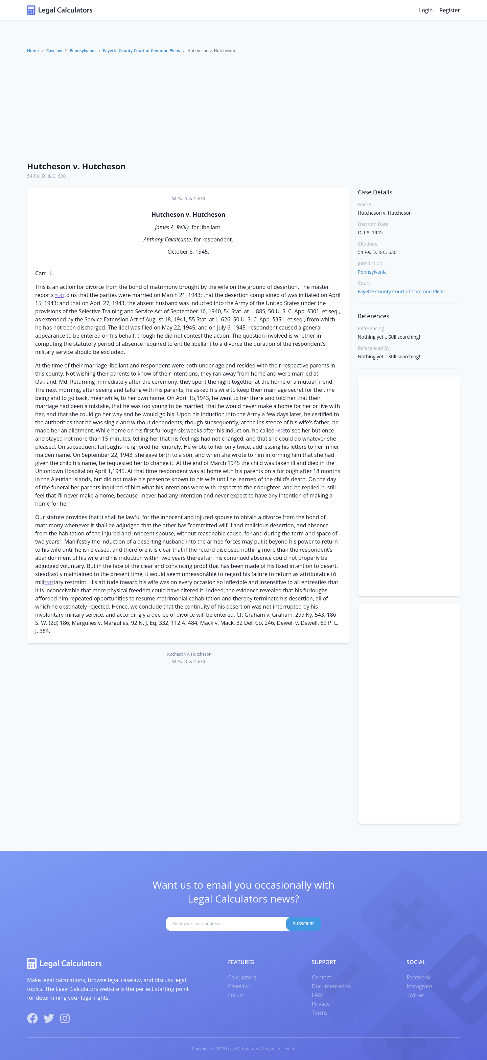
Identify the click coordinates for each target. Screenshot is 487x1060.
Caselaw (54, 51)
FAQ (317, 995)
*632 (280, 431)
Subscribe (304, 924)
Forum (236, 995)
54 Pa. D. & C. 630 (46, 176)
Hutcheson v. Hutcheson (76, 166)
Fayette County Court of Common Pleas (141, 51)
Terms (320, 1012)
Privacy (321, 1004)
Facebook (419, 977)
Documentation (331, 986)
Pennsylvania (82, 51)
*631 (59, 295)
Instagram (419, 986)
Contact (321, 977)
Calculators (242, 977)
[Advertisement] (243, 104)
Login (426, 10)
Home (33, 51)
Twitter (415, 995)
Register (450, 10)
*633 (48, 583)
